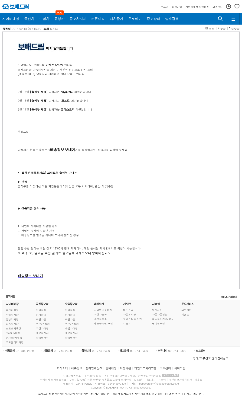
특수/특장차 (43, 323)
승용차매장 (12, 323)
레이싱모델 (158, 323)
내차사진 (157, 310)
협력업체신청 (93, 368)
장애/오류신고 (202, 358)
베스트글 (128, 310)
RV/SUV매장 (13, 333)
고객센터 (165, 368)
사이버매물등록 (103, 310)
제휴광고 (76, 368)
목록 (212, 29)
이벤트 (185, 314)
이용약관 (125, 368)
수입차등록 (100, 319)
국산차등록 (100, 314)
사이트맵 (179, 368)
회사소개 (62, 368)
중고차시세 (42, 333)
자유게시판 (129, 314)
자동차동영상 (159, 314)
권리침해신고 (220, 358)
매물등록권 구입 (103, 323)
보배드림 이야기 (132, 319)
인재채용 (111, 368)
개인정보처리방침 (145, 368)
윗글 (223, 29)
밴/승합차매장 (14, 337)
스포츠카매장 (13, 328)
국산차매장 (12, 310)
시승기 (127, 323)
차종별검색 (42, 337)
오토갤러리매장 (15, 342)
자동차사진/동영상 (163, 319)
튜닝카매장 (12, 319)
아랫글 (235, 29)
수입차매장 (12, 314)
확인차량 (41, 319)
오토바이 (186, 310)
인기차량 (41, 314)
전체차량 (41, 310)
